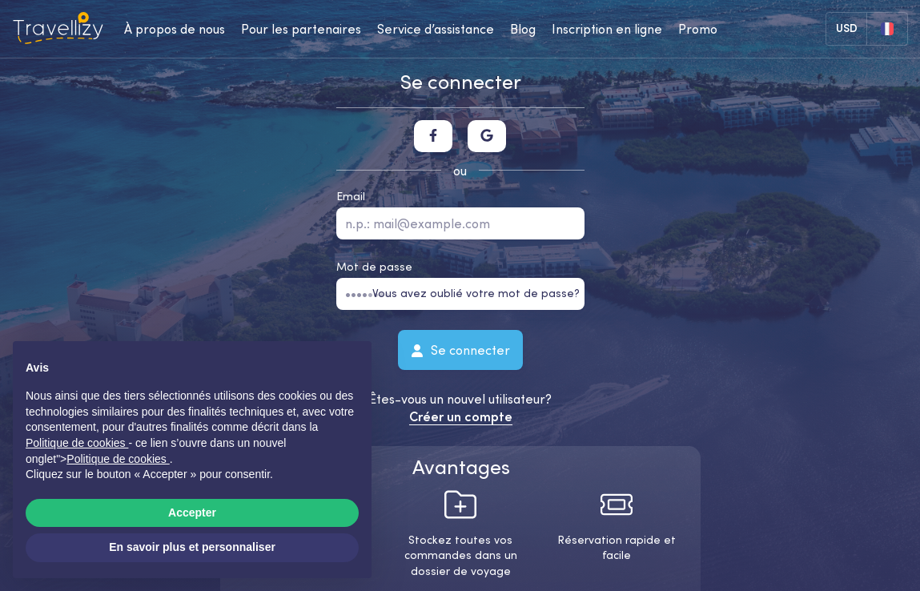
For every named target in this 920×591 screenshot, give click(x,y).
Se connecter (460, 349)
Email (350, 196)
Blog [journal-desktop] (523, 28)
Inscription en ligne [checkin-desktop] (607, 28)
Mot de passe (374, 266)
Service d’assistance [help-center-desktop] (435, 28)
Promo (697, 28)
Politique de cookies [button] (77, 442)
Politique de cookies (117, 458)
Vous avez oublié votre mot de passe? (476, 293)
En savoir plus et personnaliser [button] (192, 547)
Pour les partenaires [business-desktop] (301, 28)
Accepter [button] (192, 512)
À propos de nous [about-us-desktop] (174, 28)
